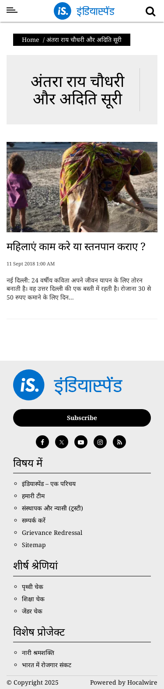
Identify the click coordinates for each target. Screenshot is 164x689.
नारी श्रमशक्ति (38, 652)
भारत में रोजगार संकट (46, 665)
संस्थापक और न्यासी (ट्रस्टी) (52, 508)
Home (30, 39)
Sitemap (34, 545)
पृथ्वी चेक (32, 586)
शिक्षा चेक (33, 599)
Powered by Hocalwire (123, 682)
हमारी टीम (33, 496)
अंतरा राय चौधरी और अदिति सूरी (77, 89)
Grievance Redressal (52, 532)
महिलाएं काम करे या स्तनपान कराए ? (76, 246)
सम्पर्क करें (33, 520)
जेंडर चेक (32, 611)
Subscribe (82, 417)
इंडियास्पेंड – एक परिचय (49, 483)
